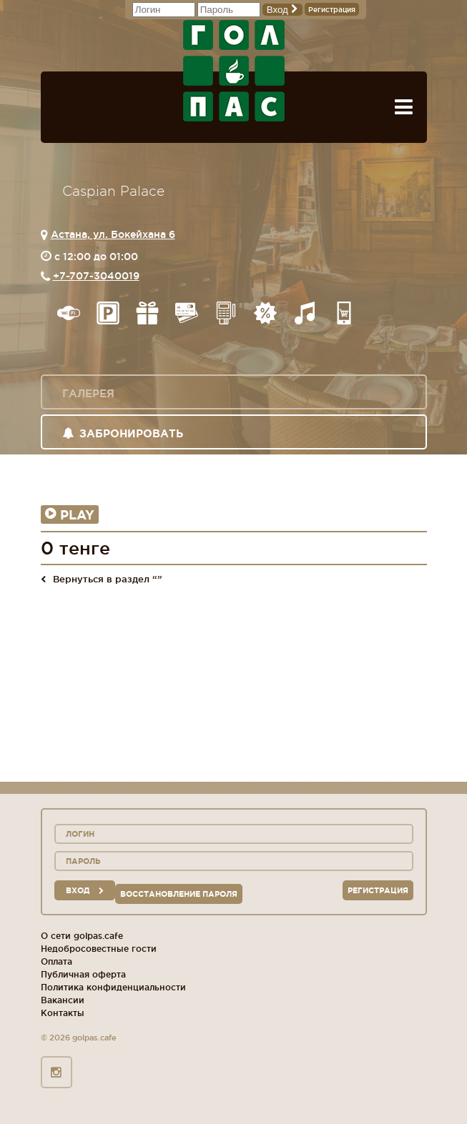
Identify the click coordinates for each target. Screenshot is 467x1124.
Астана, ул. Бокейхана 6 (113, 234)
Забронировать (122, 433)
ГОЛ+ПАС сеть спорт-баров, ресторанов (233, 70)
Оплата (56, 961)
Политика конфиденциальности (113, 987)
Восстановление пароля (178, 894)
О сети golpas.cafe (82, 935)
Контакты (62, 1013)
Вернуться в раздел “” (101, 579)
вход (85, 890)
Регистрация (331, 10)
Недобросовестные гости (99, 948)
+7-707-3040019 (96, 276)
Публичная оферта (83, 974)
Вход (282, 9)
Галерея (88, 393)
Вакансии (62, 1000)
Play (69, 514)
